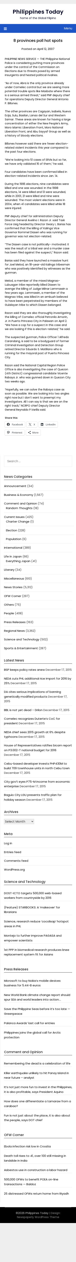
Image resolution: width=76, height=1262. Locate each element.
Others (9, 605)
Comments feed (16, 861)
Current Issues (14, 517)
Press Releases (15, 622)
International (13, 548)
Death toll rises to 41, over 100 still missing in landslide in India (35, 1158)
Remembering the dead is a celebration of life (37, 1063)
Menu (68, 28)
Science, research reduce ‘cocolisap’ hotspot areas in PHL (36, 923)
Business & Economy (18, 495)
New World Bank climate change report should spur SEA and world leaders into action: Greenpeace (37, 997)
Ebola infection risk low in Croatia (27, 1146)
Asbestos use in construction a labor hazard (35, 1170)
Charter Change (17, 521)
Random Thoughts (19, 508)
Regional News (14, 631)
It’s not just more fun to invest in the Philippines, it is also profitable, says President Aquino (38, 1089)
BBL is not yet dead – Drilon (23, 710)
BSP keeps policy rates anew (24, 670)
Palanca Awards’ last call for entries (29, 1023)
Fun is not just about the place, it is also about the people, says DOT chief (37, 1117)
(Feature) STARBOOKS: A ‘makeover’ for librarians (32, 909)
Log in (8, 843)
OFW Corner (12, 596)
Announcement (15, 486)
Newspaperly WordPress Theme (38, 1217)
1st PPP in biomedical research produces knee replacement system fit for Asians (36, 952)
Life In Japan (13, 556)
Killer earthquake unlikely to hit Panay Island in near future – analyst (36, 1075)
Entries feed (12, 852)
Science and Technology (21, 639)
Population (13, 539)
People (9, 613)
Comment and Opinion (20, 503)
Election (11, 530)
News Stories (13, 587)
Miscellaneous (14, 578)
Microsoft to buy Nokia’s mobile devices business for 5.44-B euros (32, 983)
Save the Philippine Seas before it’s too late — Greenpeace (37, 1011)
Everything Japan (18, 561)
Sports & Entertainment (21, 648)
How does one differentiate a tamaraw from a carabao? (37, 1103)
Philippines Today (38, 12)
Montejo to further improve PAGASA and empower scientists (33, 938)
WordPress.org (14, 870)
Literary (9, 570)
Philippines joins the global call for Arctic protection (32, 1034)
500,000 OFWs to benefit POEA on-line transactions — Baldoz (31, 1181)
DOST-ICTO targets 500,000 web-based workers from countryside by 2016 (33, 895)
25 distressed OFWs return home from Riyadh (36, 1194)
